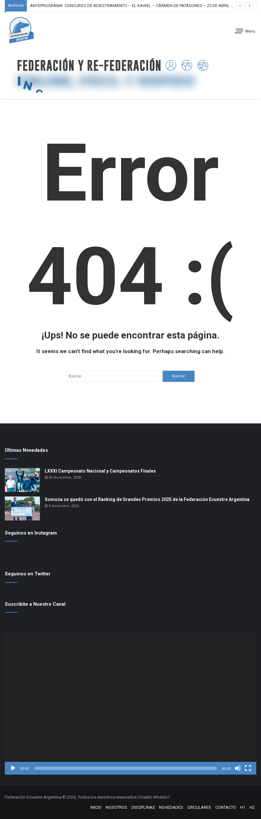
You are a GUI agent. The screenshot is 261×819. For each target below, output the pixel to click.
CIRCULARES (199, 807)
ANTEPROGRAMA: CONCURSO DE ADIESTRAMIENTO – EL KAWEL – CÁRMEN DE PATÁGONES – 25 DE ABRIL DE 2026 (138, 5)
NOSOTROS (116, 807)
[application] (130, 703)
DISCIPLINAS (143, 807)
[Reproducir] (13, 768)
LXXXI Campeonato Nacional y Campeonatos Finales (100, 471)
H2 (252, 807)
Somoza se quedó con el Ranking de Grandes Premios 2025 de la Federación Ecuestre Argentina (147, 499)
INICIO (96, 807)
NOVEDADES (171, 807)
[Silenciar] (237, 768)
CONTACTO (225, 807)
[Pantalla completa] (248, 768)
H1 (242, 807)
